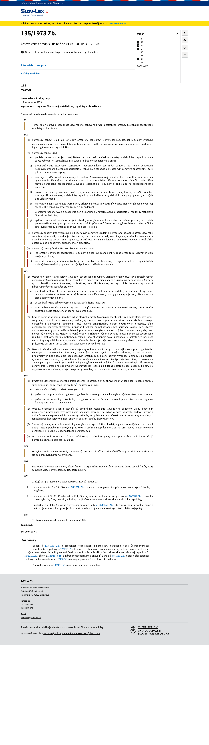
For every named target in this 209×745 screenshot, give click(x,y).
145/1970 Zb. (67, 652)
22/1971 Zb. (93, 642)
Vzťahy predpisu (30, 73)
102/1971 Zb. (60, 664)
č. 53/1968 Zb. (77, 573)
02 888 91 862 (27, 704)
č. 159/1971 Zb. (106, 594)
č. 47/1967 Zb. (56, 585)
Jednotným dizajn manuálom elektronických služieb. (71, 733)
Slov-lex (56, 3)
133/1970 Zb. (49, 638)
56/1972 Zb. (44, 652)
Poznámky (142, 66)
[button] (177, 33)
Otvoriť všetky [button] (110, 59)
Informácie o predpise (33, 65)
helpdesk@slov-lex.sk (31, 717)
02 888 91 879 (27, 707)
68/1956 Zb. (40, 655)
